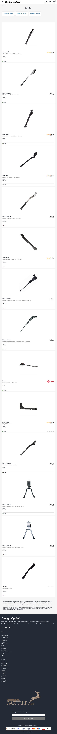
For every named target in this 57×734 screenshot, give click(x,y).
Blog (3, 655)
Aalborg (3, 671)
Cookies (31, 732)
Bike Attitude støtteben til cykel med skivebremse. (16, 341)
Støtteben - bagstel (35, 13)
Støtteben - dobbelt (21, 13)
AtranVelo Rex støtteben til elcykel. (12, 259)
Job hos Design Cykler (7, 652)
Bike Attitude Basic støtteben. (10, 95)
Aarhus (3, 673)
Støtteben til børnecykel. (9, 465)
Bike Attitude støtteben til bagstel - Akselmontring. (16, 300)
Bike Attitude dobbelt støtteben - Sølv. (13, 547)
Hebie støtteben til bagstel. (10, 382)
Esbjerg (3, 670)
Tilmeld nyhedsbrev (28, 718)
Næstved (4, 676)
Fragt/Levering (5, 637)
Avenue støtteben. (7, 588)
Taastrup (4, 680)
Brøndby (4, 681)
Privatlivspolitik (26, 732)
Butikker (4, 638)
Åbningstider (4, 640)
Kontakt (3, 634)
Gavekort (4, 650)
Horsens (4, 668)
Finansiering (4, 643)
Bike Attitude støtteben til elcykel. (11, 218)
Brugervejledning (5, 647)
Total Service (5, 635)
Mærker (3, 642)
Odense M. (4, 663)
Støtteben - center (8, 13)
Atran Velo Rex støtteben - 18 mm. (12, 53)
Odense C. (4, 662)
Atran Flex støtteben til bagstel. (11, 177)
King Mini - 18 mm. (7, 424)
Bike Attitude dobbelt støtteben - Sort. (13, 506)
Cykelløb (4, 648)
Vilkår (3, 645)
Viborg (3, 678)
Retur (3, 653)
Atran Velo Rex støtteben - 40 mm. (12, 136)
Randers (4, 675)
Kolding (3, 667)
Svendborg (4, 665)
